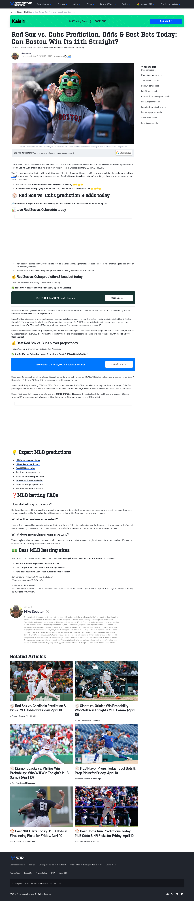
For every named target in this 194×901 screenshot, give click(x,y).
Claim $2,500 (119, 364)
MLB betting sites (66, 558)
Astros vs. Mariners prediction (29, 488)
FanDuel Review (52, 563)
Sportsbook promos (150, 80)
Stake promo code (149, 117)
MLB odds (76, 203)
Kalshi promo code (149, 123)
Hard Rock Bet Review (60, 571)
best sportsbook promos (89, 558)
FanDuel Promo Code (25, 563)
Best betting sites (148, 69)
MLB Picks (28, 12)
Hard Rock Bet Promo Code (28, 571)
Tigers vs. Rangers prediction (29, 484)
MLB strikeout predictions (28, 464)
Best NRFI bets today (25, 468)
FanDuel (86, 188)
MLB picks (102, 203)
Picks (19, 12)
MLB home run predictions (28, 460)
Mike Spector (26, 53)
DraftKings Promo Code (26, 567)
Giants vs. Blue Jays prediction (30, 476)
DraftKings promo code (151, 112)
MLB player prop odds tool (35, 203)
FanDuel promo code (64, 394)
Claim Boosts (119, 298)
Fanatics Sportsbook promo (153, 107)
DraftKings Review (56, 567)
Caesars (67, 184)
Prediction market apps (151, 75)
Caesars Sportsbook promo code (155, 96)
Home (12, 12)
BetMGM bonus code (150, 85)
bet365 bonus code (149, 91)
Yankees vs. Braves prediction (29, 480)
